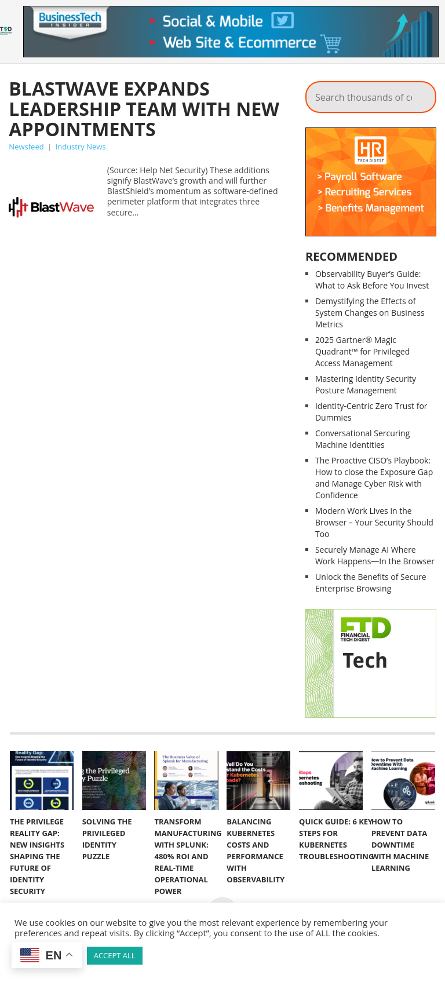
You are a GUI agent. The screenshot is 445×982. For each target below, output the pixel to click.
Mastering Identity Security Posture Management (365, 384)
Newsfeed (26, 146)
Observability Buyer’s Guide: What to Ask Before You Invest (372, 279)
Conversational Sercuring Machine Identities (362, 439)
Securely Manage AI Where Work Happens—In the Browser (375, 555)
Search (419, 94)
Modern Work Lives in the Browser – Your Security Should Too (374, 522)
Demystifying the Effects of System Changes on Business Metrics (370, 312)
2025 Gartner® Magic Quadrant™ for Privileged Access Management (362, 351)
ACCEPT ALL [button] (115, 955)
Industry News (81, 146)
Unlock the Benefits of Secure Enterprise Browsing (370, 582)
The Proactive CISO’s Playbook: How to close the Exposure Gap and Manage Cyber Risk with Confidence (374, 478)
